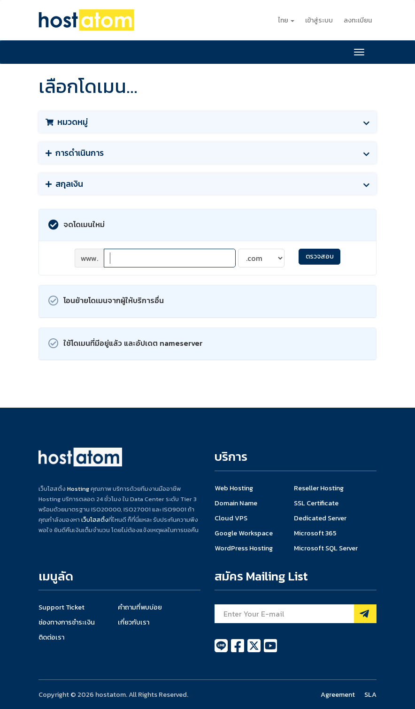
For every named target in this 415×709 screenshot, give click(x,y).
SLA (370, 694)
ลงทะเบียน (358, 20)
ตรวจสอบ (320, 256)
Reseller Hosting (319, 488)
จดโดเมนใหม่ (76, 225)
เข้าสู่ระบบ (319, 20)
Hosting (78, 488)
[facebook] (238, 651)
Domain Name (236, 503)
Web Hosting (234, 488)
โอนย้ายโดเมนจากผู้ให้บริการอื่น (106, 301)
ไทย (286, 20)
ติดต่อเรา (51, 637)
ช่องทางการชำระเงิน (66, 622)
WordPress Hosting (244, 548)
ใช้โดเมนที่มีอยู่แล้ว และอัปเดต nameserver (125, 343)
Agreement (338, 694)
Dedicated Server (320, 518)
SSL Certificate (316, 503)
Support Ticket (61, 607)
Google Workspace (244, 533)
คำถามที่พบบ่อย (140, 607)
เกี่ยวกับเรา (133, 622)
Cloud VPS (231, 518)
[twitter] (254, 651)
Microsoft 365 (315, 533)
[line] (222, 651)
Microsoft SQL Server (326, 548)
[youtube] (270, 651)
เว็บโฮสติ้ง (94, 519)
